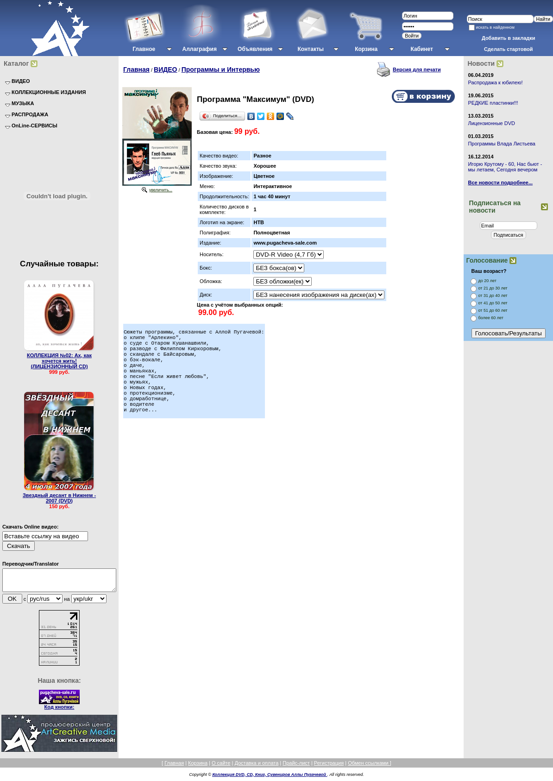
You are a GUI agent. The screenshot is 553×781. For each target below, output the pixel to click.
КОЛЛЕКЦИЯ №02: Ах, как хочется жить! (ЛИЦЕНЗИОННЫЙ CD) (59, 361)
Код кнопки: (59, 711)
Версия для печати (417, 69)
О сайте (221, 767)
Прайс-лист (296, 767)
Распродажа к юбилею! (495, 82)
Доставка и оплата (256, 767)
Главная (136, 69)
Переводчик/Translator (30, 564)
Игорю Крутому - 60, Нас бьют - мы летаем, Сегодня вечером (505, 166)
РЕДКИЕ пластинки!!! (493, 103)
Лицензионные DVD (491, 123)
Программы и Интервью (221, 69)
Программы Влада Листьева (501, 143)
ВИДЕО (165, 69)
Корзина (197, 767)
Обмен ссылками (369, 767)
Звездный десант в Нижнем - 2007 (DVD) (59, 498)
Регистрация (329, 767)
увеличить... (160, 190)
